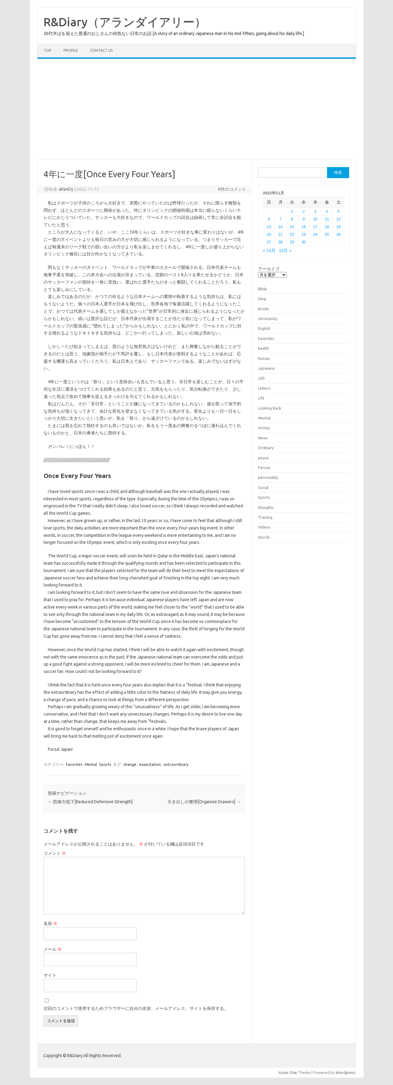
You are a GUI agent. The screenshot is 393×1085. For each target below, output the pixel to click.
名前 (50, 923)
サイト (50, 975)
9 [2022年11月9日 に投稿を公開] (303, 219)
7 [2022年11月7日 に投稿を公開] (280, 219)
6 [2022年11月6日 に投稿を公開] (269, 219)
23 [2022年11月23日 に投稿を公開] (304, 234)
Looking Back (269, 408)
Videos (264, 527)
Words (264, 537)
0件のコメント (232, 189)
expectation (150, 764)
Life (261, 398)
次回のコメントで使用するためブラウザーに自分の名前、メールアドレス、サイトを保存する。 (136, 1008)
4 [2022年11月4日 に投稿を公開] (327, 211)
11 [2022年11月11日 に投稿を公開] (327, 219)
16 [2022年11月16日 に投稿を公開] (304, 226)
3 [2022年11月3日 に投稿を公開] (315, 211)
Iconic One (288, 1072)
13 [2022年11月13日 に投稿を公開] (269, 226)
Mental (91, 764)
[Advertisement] (196, 109)
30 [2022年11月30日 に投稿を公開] (304, 242)
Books (263, 309)
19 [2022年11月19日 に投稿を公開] (338, 226)
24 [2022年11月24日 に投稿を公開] (315, 234)
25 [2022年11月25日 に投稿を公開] (327, 234)
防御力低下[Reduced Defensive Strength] (90, 801)
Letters (264, 388)
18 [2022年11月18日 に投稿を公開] (327, 226)
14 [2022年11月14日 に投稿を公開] (280, 226)
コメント (55, 853)
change (129, 764)
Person (264, 467)
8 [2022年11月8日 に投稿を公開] (292, 219)
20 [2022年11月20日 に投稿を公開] (269, 234)
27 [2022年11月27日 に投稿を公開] (269, 242)
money (264, 428)
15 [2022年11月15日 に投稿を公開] (292, 226)
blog (262, 298)
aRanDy (66, 189)
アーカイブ (268, 268)
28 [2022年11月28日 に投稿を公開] (280, 242)
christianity (267, 318)
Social (263, 487)
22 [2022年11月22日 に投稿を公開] (292, 234)
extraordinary (176, 764)
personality (268, 477)
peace (263, 458)
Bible (262, 289)
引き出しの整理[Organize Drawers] (204, 801)
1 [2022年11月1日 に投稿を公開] (292, 211)
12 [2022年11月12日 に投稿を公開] (338, 219)
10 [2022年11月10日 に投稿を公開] (315, 219)
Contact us (101, 50)
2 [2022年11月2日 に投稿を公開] (303, 211)
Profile (71, 50)
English (264, 328)
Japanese (266, 368)
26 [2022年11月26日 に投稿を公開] (338, 234)
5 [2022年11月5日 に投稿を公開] (338, 211)
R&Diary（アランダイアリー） (125, 21)
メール (53, 949)
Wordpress (346, 1072)
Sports (105, 764)
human (264, 358)
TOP (47, 50)
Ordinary (266, 447)
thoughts (266, 507)
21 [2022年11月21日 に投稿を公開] (280, 234)
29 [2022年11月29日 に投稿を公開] (292, 242)
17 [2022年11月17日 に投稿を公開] (315, 226)
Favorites (74, 764)
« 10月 (269, 250)
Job (261, 378)
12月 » (285, 250)
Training (265, 517)
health (263, 348)
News (263, 438)
